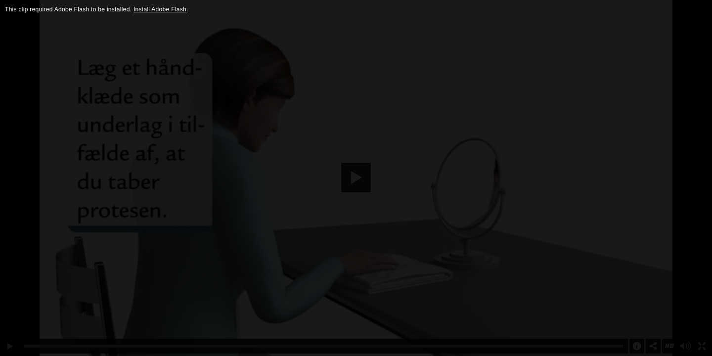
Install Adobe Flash (160, 9)
